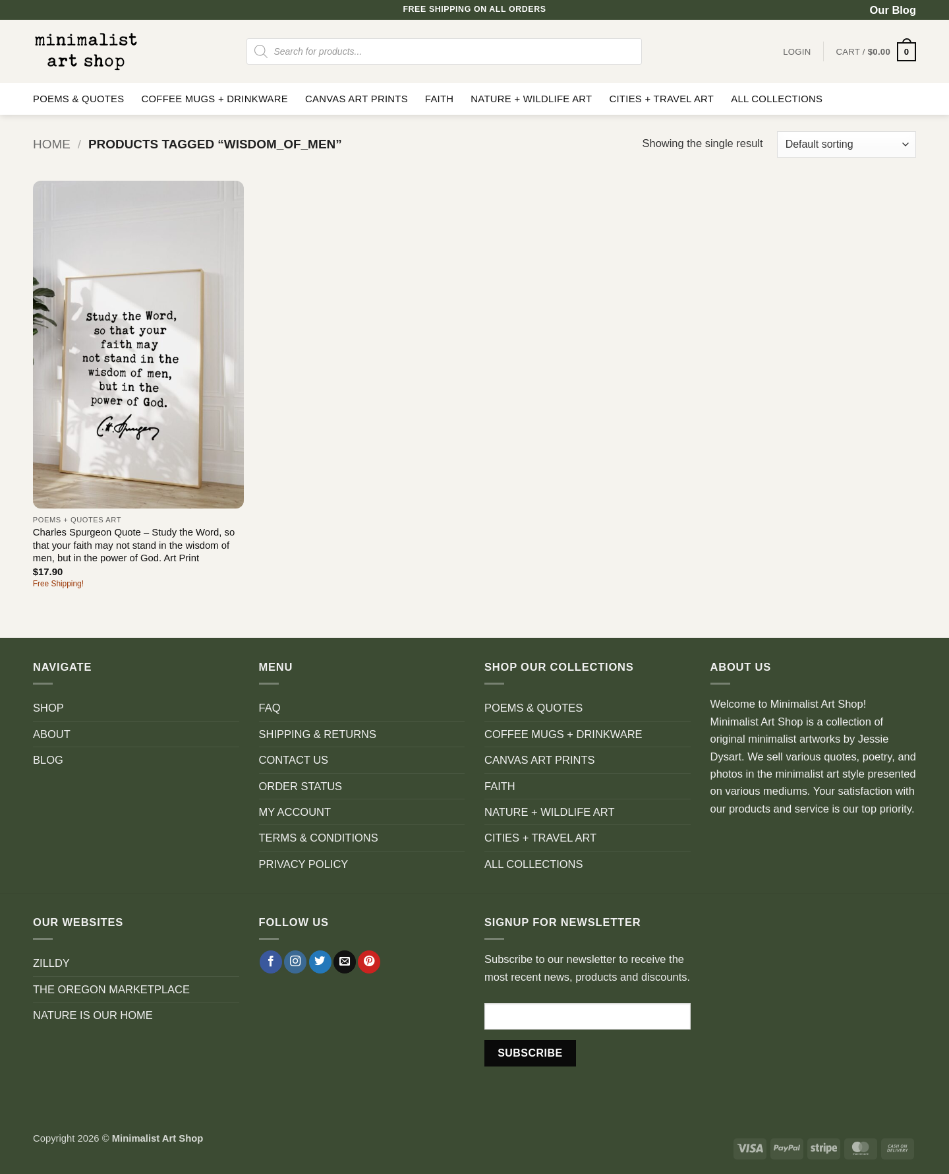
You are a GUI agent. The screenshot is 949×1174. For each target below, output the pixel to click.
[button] (876, 52)
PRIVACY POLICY (304, 864)
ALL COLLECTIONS (776, 99)
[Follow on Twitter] (320, 961)
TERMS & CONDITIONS (318, 838)
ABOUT (52, 734)
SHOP (48, 708)
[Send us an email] (344, 961)
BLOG (48, 760)
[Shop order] (846, 144)
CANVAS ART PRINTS (356, 99)
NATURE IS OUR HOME (93, 1015)
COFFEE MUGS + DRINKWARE (214, 99)
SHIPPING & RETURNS (317, 734)
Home (52, 144)
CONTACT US (294, 760)
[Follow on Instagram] (295, 961)
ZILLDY (51, 963)
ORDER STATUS (301, 786)
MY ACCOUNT (295, 812)
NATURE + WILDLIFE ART (531, 99)
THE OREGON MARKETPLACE (111, 989)
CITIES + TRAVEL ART (661, 99)
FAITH (439, 99)
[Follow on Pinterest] (369, 961)
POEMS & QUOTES (78, 99)
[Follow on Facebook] (271, 961)
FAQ (270, 708)
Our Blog (893, 10)
